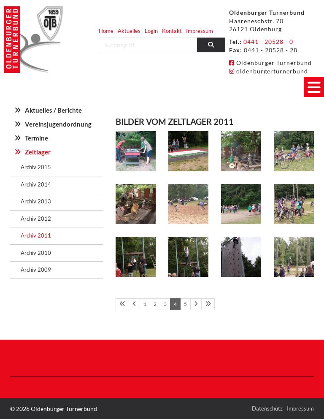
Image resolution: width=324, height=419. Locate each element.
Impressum (199, 30)
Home (106, 30)
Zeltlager (38, 152)
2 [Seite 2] (155, 304)
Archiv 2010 (36, 252)
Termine (36, 138)
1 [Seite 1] (144, 304)
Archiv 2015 (36, 167)
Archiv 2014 (36, 184)
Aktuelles (129, 30)
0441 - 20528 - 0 (268, 41)
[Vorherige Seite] (134, 304)
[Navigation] (314, 87)
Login (151, 30)
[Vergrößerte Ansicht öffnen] (136, 151)
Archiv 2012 (36, 218)
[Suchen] (211, 45)
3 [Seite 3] (165, 304)
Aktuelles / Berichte (53, 110)
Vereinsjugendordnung (58, 124)
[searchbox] (148, 45)
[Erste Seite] (122, 304)
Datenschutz (267, 408)
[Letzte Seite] (208, 304)
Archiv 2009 (36, 269)
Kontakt (172, 30)
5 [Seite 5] (185, 304)
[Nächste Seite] (196, 304)
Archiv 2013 (36, 201)
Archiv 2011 (36, 235)
